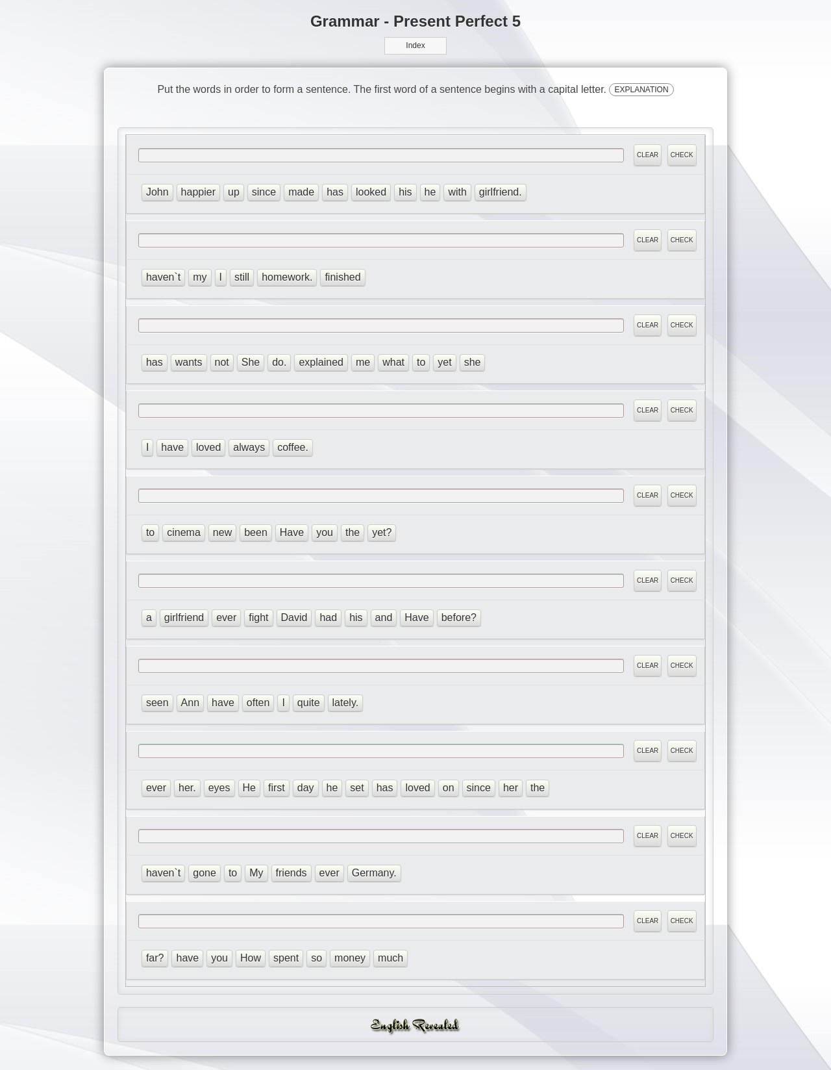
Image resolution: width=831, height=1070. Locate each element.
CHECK (681, 155)
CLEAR (647, 155)
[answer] (380, 155)
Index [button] (415, 45)
